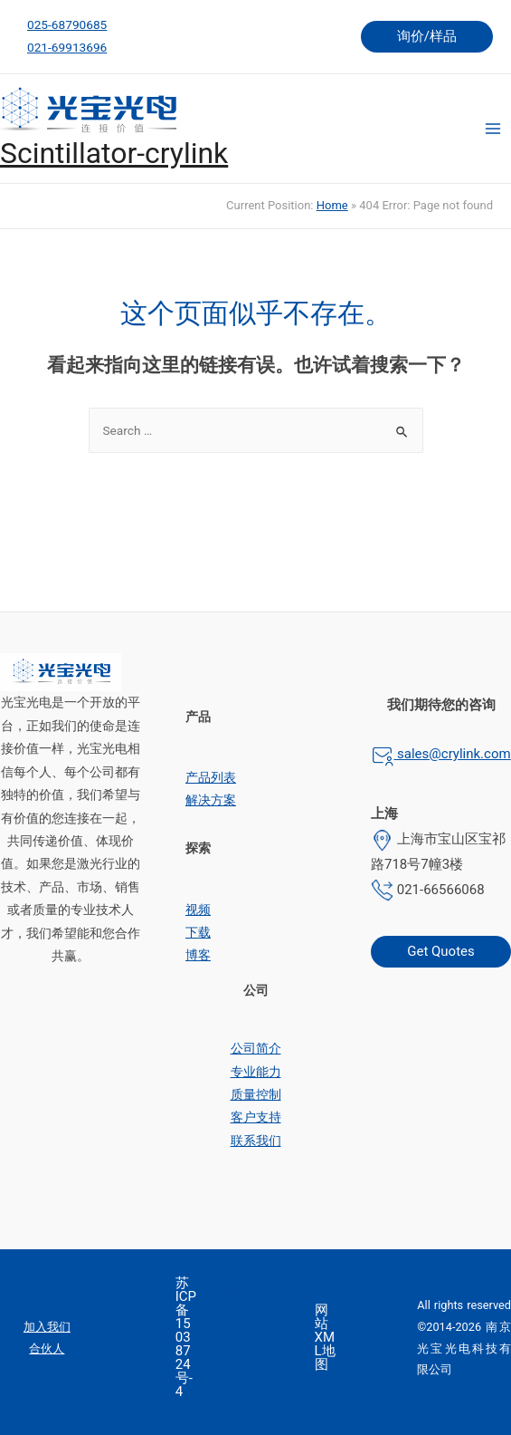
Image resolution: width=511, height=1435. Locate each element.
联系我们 (256, 1140)
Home (332, 205)
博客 (198, 955)
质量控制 (256, 1094)
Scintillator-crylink (114, 153)
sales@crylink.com (451, 754)
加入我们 (47, 1327)
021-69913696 (67, 47)
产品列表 (210, 777)
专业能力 (256, 1071)
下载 (198, 932)
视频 (198, 909)
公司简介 (256, 1048)
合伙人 (46, 1348)
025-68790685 (67, 24)
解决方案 (210, 800)
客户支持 (256, 1117)
